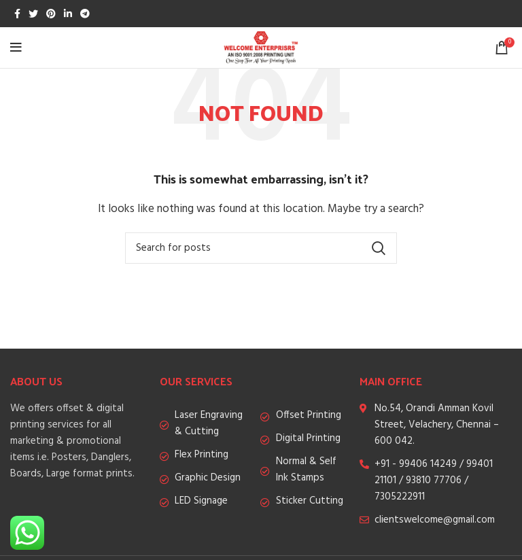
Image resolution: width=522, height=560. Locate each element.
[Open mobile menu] (16, 47)
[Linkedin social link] (68, 13)
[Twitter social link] (33, 13)
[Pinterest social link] (51, 13)
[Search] (261, 248)
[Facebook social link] (17, 13)
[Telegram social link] (85, 13)
